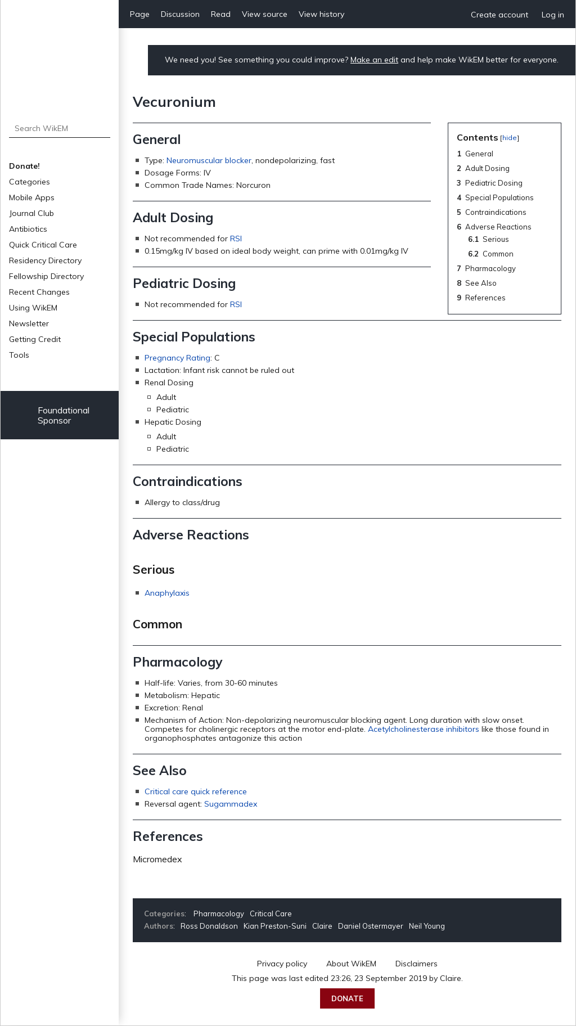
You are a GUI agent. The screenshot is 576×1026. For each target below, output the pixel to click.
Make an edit (374, 60)
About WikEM (351, 963)
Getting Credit (35, 339)
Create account (499, 15)
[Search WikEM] (60, 128)
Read (221, 14)
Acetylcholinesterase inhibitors (423, 729)
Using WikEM (33, 308)
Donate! (24, 166)
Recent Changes (39, 292)
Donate (347, 998)
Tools (19, 355)
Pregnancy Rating (177, 358)
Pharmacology (219, 913)
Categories (29, 182)
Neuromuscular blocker (208, 160)
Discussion (180, 14)
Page (140, 14)
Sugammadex (230, 804)
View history (321, 14)
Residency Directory (45, 260)
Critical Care (271, 913)
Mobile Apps (32, 197)
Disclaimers (416, 963)
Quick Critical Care (43, 245)
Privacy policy (282, 963)
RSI (236, 238)
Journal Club (31, 213)
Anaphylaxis (167, 593)
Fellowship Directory (46, 276)
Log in (553, 15)
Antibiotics (28, 229)
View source (264, 14)
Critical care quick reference (196, 791)
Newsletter (29, 323)
